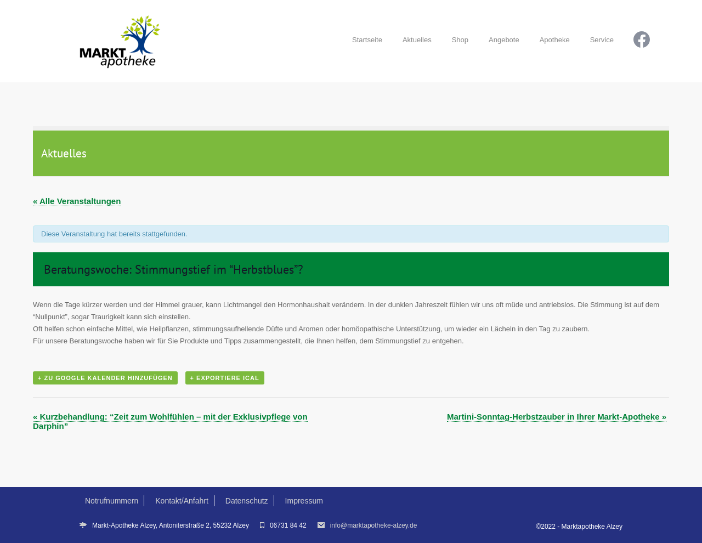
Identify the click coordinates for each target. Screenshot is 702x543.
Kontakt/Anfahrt (181, 500)
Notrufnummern (111, 500)
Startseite (367, 40)
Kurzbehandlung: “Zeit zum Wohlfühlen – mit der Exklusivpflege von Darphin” (170, 421)
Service (602, 40)
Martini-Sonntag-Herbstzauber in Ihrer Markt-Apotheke (556, 416)
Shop (460, 40)
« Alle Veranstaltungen (77, 201)
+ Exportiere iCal (224, 378)
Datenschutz (246, 500)
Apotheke (555, 40)
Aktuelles (417, 40)
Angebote (504, 40)
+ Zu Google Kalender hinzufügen (105, 378)
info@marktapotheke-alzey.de (373, 525)
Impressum (304, 500)
